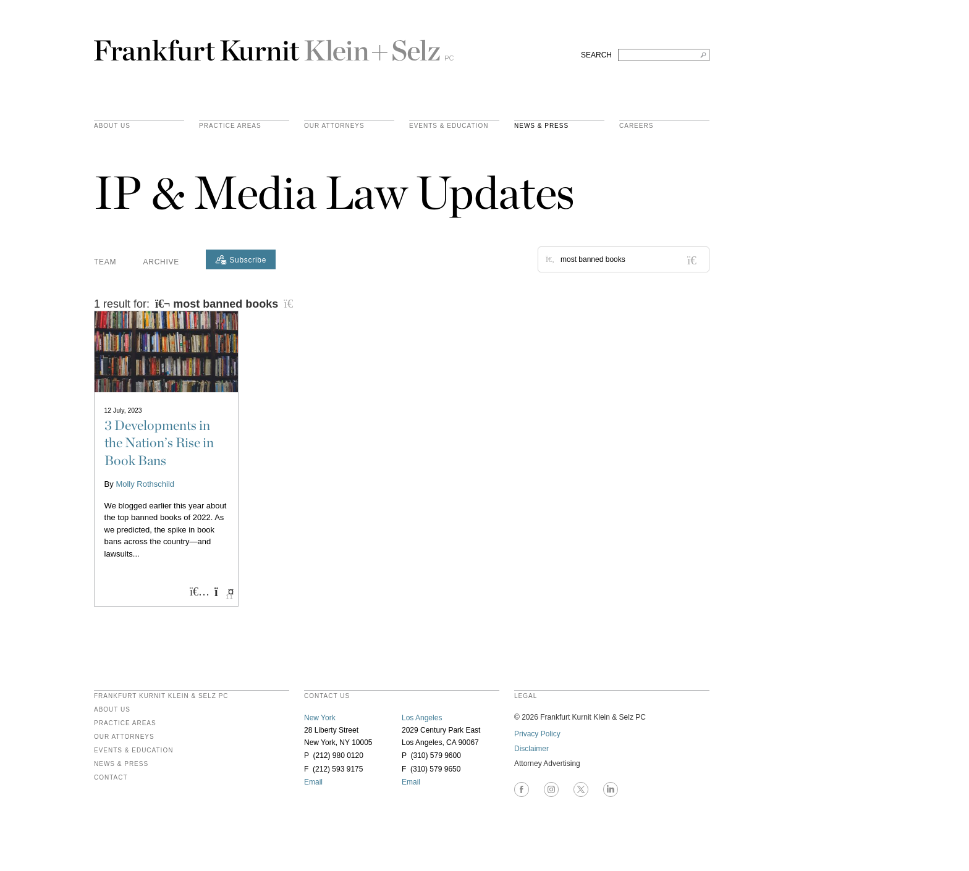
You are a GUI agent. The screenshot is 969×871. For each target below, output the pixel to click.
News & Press (541, 126)
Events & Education (448, 126)
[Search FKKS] (663, 55)
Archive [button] (161, 262)
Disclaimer (531, 748)
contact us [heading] (327, 696)
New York (320, 717)
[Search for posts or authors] (630, 259)
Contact (111, 778)
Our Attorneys (334, 126)
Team (105, 262)
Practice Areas (125, 723)
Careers (636, 126)
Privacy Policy (537, 734)
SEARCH (596, 55)
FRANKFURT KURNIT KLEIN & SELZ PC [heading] (161, 696)
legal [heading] (525, 696)
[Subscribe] (241, 259)
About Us (112, 126)
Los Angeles (422, 717)
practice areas (230, 126)
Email (313, 782)
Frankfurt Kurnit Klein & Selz (274, 45)
